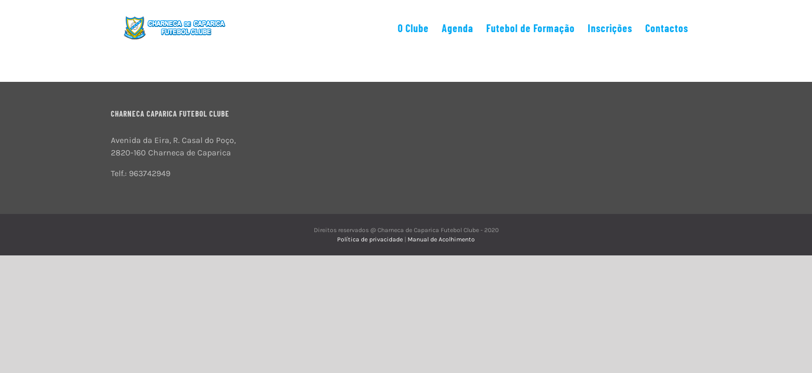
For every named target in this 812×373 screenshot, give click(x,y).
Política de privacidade (370, 239)
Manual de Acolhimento (441, 239)
